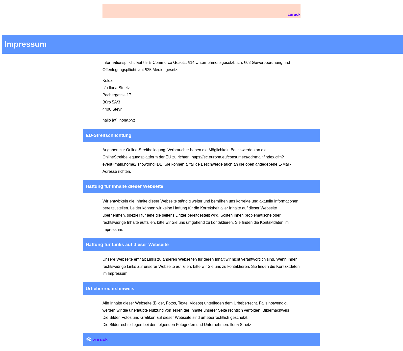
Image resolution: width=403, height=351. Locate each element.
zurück (294, 14)
